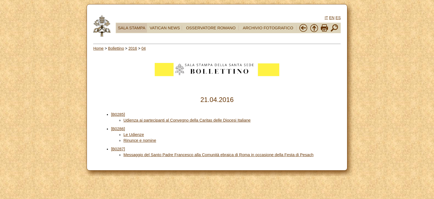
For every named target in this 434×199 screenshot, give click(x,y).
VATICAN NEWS (165, 28)
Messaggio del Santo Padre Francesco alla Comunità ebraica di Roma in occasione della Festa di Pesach (218, 155)
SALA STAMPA (131, 28)
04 (143, 48)
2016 (132, 48)
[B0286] (118, 129)
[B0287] (118, 149)
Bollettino (116, 48)
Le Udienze (133, 134)
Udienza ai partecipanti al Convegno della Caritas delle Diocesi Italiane (187, 120)
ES (338, 17)
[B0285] (118, 114)
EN (331, 17)
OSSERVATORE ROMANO (211, 28)
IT (326, 17)
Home (98, 48)
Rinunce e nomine (139, 140)
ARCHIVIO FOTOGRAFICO (268, 28)
